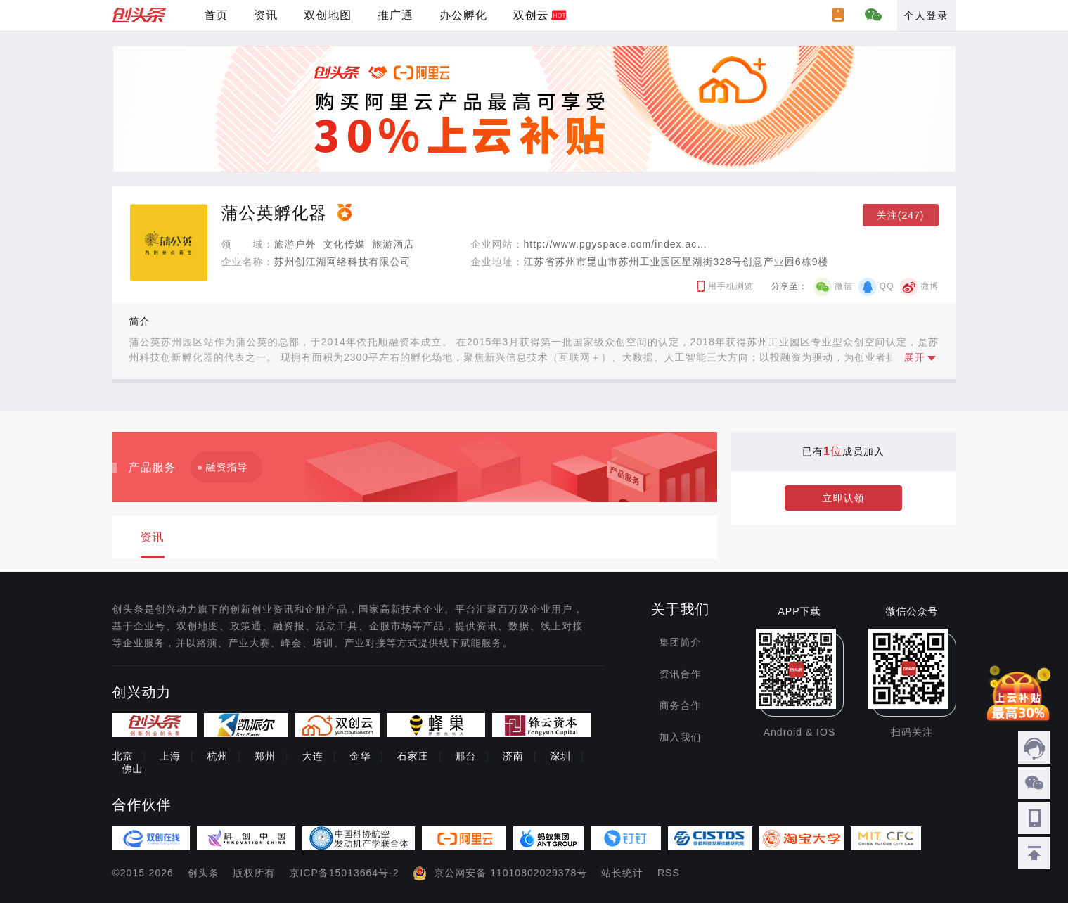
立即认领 (844, 498)
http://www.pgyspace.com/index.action (620, 244)
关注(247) (901, 215)
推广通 (395, 15)
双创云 (531, 15)
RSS (668, 872)
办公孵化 (463, 15)
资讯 (266, 15)
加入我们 (681, 737)
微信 (844, 286)
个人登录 (926, 15)
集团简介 (681, 642)
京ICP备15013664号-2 (344, 872)
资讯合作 (681, 673)
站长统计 (622, 872)
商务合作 (681, 705)
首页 (216, 15)
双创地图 (328, 15)
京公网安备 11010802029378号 (510, 872)
